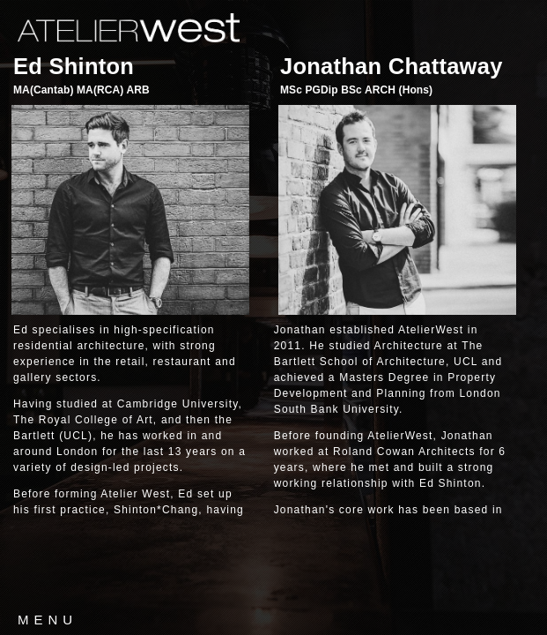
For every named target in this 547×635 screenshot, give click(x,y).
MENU (48, 619)
